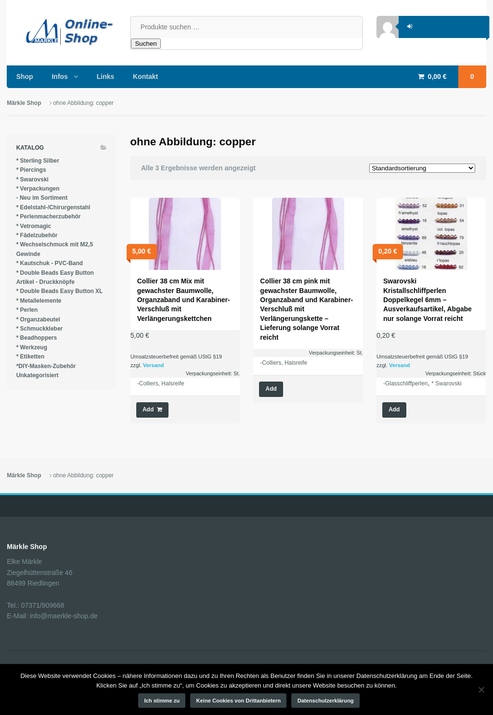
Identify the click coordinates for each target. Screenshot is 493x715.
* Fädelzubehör (37, 235)
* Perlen (27, 309)
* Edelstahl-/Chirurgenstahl (53, 207)
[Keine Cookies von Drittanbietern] (481, 689)
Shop (24, 76)
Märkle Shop (24, 103)
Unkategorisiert (37, 375)
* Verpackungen (38, 188)
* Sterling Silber (37, 160)
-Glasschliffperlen (405, 383)
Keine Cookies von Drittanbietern (238, 700)
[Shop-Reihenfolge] (422, 168)
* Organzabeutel (38, 319)
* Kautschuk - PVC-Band (49, 263)
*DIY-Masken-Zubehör (46, 366)
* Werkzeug (31, 347)
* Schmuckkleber (39, 328)
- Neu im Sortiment (42, 197)
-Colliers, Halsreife (160, 383)
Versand (153, 365)
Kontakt (145, 76)
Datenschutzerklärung (326, 700)
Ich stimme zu (162, 700)
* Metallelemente (39, 300)
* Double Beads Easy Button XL (59, 291)
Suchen (145, 43)
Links (106, 76)
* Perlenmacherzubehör (48, 216)
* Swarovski (446, 383)
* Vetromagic (34, 226)
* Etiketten (30, 356)
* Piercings (31, 169)
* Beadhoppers (36, 337)
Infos (59, 76)
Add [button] (148, 409)
